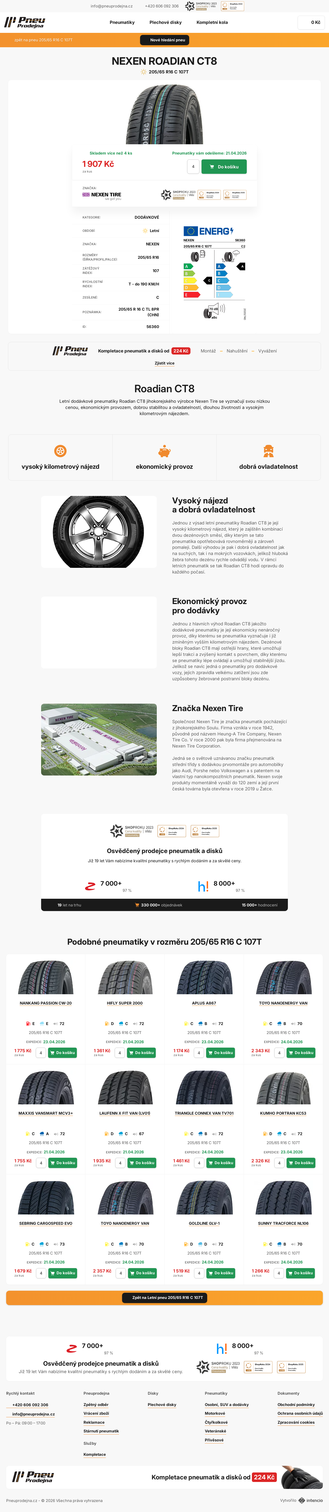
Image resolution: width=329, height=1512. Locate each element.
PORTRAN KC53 (283, 1113)
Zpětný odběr (95, 1403)
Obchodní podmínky (296, 1403)
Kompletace (94, 1453)
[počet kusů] (193, 166)
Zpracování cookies (295, 1421)
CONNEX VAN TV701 (204, 1113)
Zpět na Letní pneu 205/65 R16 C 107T (164, 1297)
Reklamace (93, 1421)
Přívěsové (214, 1439)
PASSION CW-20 (46, 1003)
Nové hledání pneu (164, 39)
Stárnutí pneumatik (101, 1430)
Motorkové (215, 1412)
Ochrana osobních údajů (300, 1412)
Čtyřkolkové (216, 1421)
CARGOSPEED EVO (45, 1223)
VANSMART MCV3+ (46, 1113)
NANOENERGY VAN (283, 1003)
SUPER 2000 (125, 1003)
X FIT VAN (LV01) (124, 1113)
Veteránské (215, 1430)
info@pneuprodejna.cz (112, 6)
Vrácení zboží (96, 1412)
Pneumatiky (122, 22)
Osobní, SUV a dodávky (227, 1403)
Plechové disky (166, 22)
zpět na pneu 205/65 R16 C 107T (40, 39)
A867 (204, 1003)
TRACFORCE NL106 (283, 1223)
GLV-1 (204, 1223)
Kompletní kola (212, 22)
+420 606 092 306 (30, 1404)
